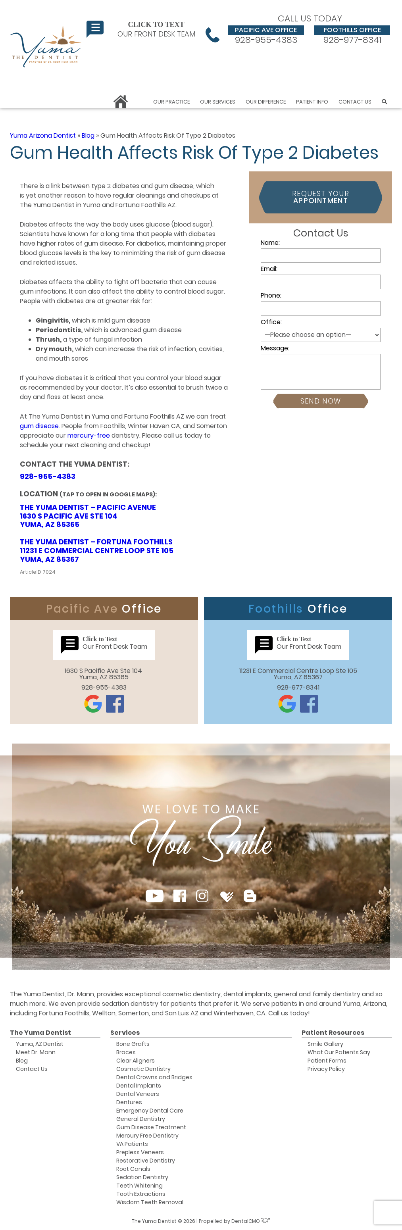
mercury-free (88, 435)
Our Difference (266, 102)
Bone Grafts (133, 1044)
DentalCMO (250, 1221)
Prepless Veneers (140, 1152)
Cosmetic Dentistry (143, 1069)
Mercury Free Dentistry (147, 1136)
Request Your (320, 197)
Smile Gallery (325, 1044)
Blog (88, 135)
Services (125, 1032)
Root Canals (133, 1169)
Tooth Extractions (140, 1194)
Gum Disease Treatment (151, 1127)
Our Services (217, 102)
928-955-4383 (266, 34)
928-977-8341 (352, 34)
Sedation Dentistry (142, 1177)
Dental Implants (138, 1086)
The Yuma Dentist (40, 1032)
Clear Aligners (135, 1061)
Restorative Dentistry (145, 1161)
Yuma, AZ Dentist (39, 1044)
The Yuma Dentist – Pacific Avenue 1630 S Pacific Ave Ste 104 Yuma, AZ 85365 (88, 515)
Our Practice (171, 102)
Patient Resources (333, 1032)
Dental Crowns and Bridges (154, 1077)
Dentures (129, 1102)
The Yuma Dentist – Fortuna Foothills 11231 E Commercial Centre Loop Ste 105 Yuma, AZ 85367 (96, 550)
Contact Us (355, 102)
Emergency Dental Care (149, 1111)
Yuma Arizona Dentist (43, 135)
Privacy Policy (326, 1069)
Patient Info (312, 102)
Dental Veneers (137, 1094)
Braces (126, 1052)
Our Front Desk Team (141, 29)
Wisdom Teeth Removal (149, 1202)
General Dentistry (140, 1119)
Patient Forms (327, 1061)
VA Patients (132, 1144)
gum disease (39, 425)
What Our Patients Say (339, 1052)
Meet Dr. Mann (36, 1052)
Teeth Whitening (139, 1186)
